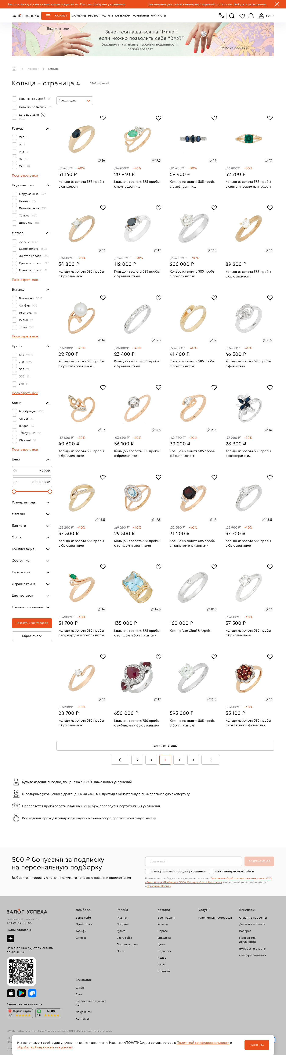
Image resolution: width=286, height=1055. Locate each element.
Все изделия (166, 917)
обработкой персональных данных (45, 1047)
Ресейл (93, 15)
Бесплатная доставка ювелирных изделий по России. (50, 4)
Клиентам (122, 15)
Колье (162, 957)
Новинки (164, 971)
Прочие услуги (127, 944)
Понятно (257, 1044)
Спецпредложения (252, 955)
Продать (122, 924)
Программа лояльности (247, 940)
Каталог (61, 15)
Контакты (82, 1018)
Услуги (107, 15)
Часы (161, 964)
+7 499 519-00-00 (19, 923)
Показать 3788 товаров (31, 622)
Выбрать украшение (109, 4)
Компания (141, 15)
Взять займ (83, 917)
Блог (79, 994)
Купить (121, 931)
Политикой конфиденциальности (203, 1042)
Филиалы (158, 15)
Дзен (10, 938)
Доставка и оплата (252, 924)
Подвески (164, 951)
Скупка (81, 937)
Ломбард (79, 15)
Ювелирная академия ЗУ (91, 1003)
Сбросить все (32, 636)
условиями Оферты (159, 886)
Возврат (245, 931)
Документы (84, 1012)
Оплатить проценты (253, 917)
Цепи (161, 944)
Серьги (163, 931)
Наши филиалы (19, 930)
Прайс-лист (84, 924)
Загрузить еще (165, 745)
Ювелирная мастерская (215, 917)
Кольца (163, 924)
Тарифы (81, 931)
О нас (121, 951)
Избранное (242, 16)
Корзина (251, 16)
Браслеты (164, 937)
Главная (15, 69)
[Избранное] (103, 117)
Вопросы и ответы (252, 948)
